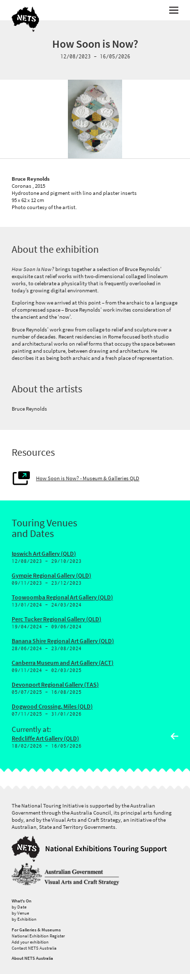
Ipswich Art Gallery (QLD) (44, 554)
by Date (19, 907)
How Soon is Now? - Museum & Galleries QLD (87, 478)
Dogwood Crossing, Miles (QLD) (52, 706)
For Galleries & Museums (36, 930)
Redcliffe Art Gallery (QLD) (45, 738)
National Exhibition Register (38, 936)
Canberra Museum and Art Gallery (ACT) (62, 663)
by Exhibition (24, 919)
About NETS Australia (32, 958)
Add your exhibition (30, 942)
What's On (21, 901)
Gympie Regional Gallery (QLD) (51, 576)
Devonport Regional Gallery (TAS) (55, 685)
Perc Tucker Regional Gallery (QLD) (56, 619)
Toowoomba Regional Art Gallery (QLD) (62, 597)
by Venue (20, 913)
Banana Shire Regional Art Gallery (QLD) (63, 641)
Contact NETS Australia (34, 948)
